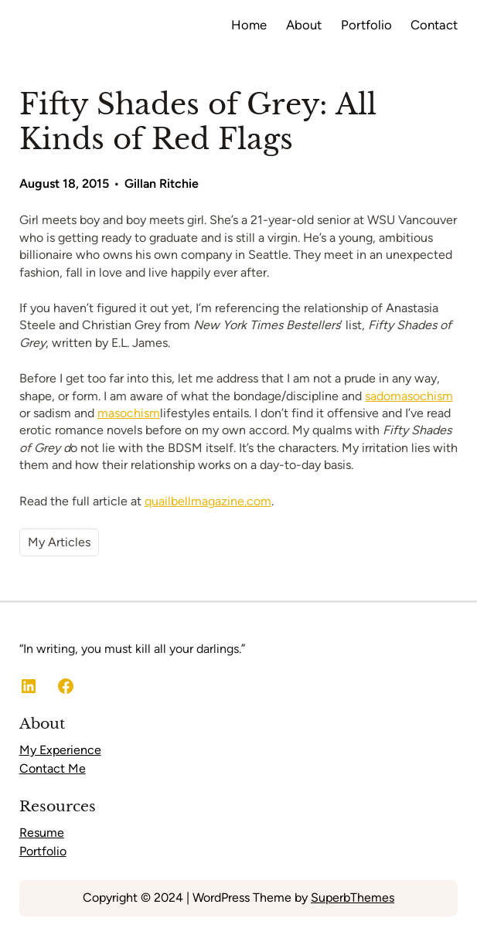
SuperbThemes (352, 897)
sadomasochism (409, 396)
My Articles (59, 542)
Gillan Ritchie (161, 183)
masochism (128, 413)
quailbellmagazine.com (208, 501)
